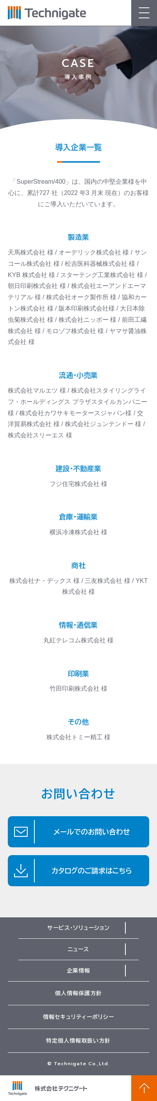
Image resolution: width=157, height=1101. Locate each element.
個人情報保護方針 (78, 993)
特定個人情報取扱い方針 (78, 1040)
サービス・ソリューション (78, 928)
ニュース (78, 949)
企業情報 (78, 970)
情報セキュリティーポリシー (78, 1017)
